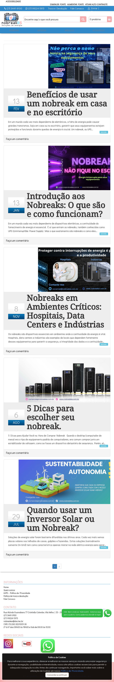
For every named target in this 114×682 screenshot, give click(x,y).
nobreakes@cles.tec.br (13, 621)
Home (6, 587)
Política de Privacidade (72, 670)
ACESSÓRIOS (99, 30)
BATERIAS (42, 30)
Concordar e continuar (57, 674)
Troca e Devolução (57, 8)
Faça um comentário (17, 139)
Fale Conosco (77, 8)
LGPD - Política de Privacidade (17, 593)
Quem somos (9, 590)
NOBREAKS (14, 30)
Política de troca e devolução (16, 596)
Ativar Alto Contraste (96, 4)
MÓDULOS (69, 30)
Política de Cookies (57, 657)
